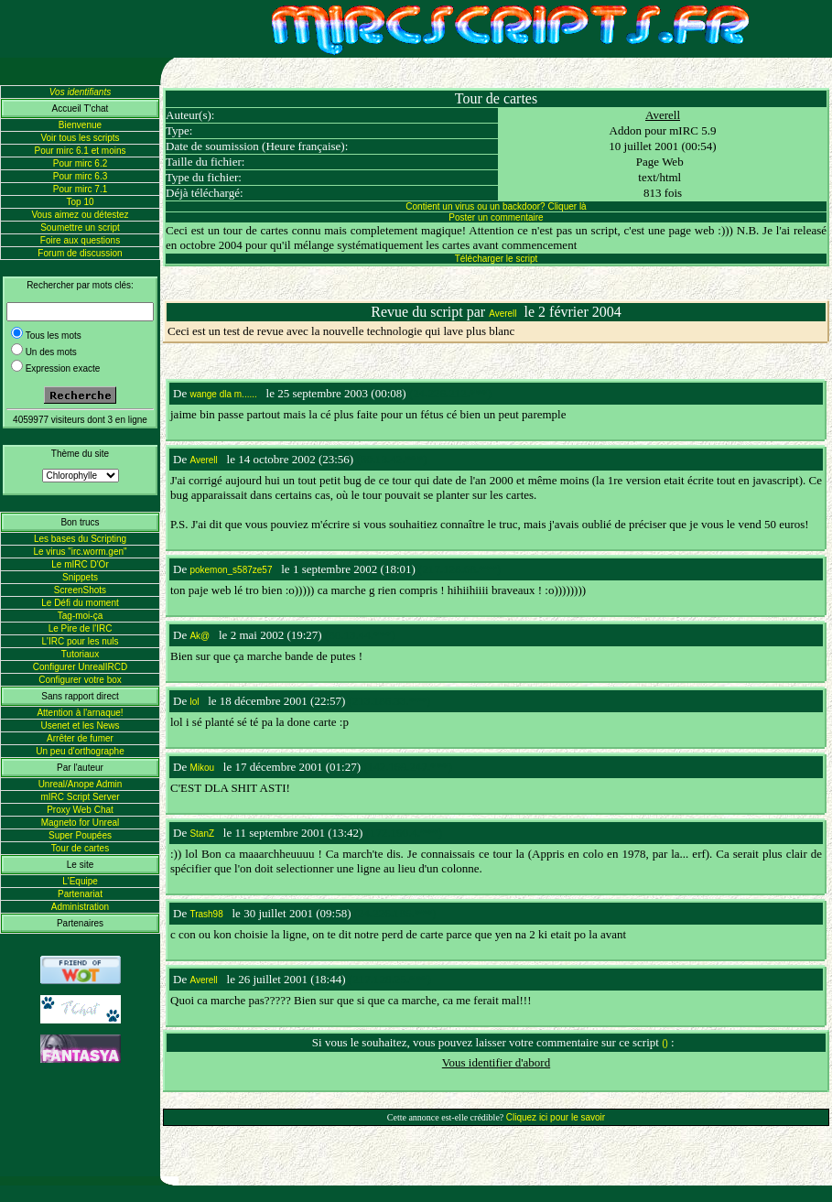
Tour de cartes (80, 848)
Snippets (80, 577)
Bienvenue (80, 125)
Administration (80, 907)
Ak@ (199, 636)
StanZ (201, 833)
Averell (662, 115)
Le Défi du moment (80, 603)
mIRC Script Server (79, 797)
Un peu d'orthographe (80, 751)
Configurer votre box (80, 680)
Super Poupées (80, 835)
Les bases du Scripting (80, 539)
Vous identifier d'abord (496, 1062)
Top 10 (79, 202)
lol (194, 702)
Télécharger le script (496, 259)
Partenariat (80, 894)
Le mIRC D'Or (79, 564)
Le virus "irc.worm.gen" (79, 552)
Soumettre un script (80, 227)
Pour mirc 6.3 (80, 176)
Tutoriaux (80, 654)
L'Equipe (80, 881)
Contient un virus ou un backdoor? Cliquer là (495, 206)
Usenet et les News (79, 725)
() (665, 1043)
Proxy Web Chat (80, 810)
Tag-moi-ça (80, 616)
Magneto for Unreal (80, 823)
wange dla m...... (222, 394)
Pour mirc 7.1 (80, 189)
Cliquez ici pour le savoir (555, 1117)
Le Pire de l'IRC (81, 628)
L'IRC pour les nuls (79, 641)
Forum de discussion (80, 253)
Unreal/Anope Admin (80, 784)
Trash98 (205, 914)
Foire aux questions (80, 240)
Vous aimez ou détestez (79, 215)
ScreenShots (80, 590)
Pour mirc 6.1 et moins (79, 151)
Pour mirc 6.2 (80, 163)
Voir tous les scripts (79, 138)
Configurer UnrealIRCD (80, 667)
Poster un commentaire (495, 217)
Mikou (201, 768)
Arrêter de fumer (80, 738)
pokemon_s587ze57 (230, 570)
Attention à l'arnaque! (80, 713)
